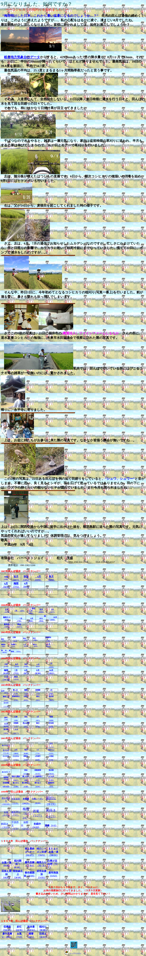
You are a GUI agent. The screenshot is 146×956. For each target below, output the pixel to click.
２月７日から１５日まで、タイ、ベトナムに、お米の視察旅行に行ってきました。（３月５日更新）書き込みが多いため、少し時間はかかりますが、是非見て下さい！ (73, 890)
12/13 (6, 801)
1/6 (6, 579)
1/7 (7, 612)
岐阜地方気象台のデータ (22, 57)
